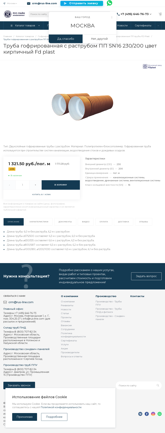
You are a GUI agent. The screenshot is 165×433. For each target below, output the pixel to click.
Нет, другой (99, 38)
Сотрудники (68, 329)
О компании (69, 296)
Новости (66, 309)
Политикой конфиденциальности (61, 407)
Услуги (65, 344)
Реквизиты (67, 305)
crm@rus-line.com (44, 3)
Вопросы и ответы (71, 356)
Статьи (65, 313)
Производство (106, 296)
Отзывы (65, 321)
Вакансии (66, 325)
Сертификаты (69, 340)
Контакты (137, 296)
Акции (64, 348)
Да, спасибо (65, 38)
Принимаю (25, 416)
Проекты (66, 317)
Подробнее (54, 416)
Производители (70, 352)
